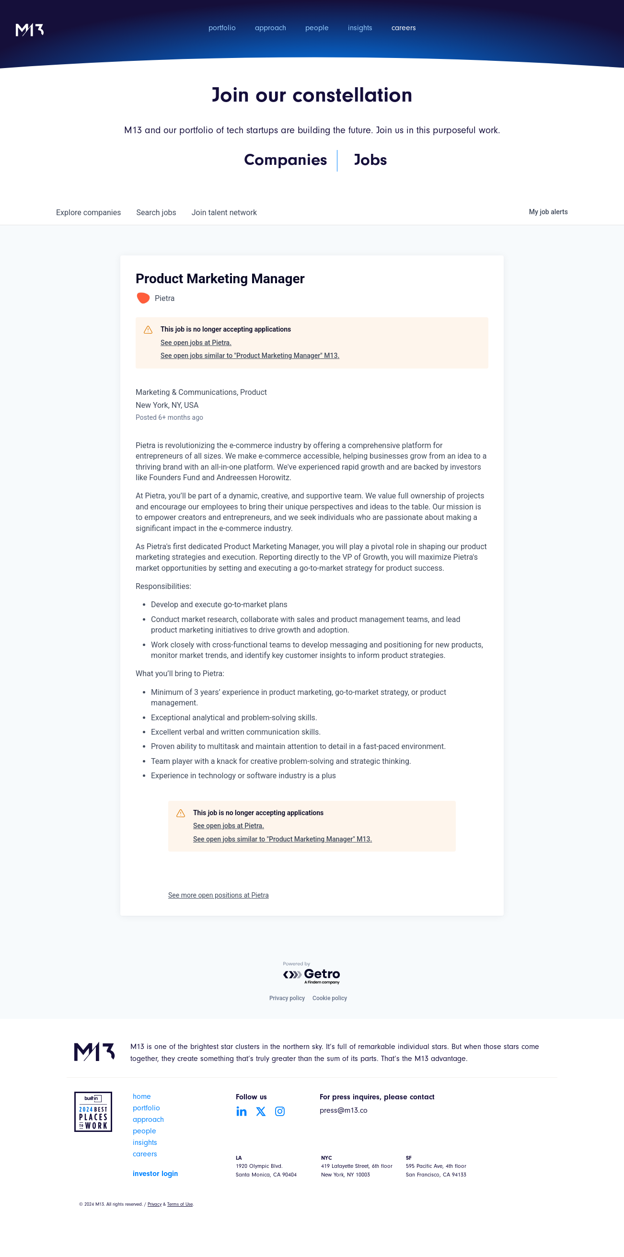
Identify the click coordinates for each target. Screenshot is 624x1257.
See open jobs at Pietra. (196, 342)
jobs (156, 212)
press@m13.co (344, 1111)
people (317, 29)
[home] (30, 36)
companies (88, 212)
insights (360, 29)
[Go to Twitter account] (260, 1111)
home (142, 1097)
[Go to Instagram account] (280, 1111)
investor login (155, 1174)
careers (404, 29)
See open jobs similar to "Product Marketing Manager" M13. (250, 355)
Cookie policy (329, 998)
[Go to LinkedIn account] (241, 1111)
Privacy (155, 1204)
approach (270, 29)
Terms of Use (180, 1204)
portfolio (222, 29)
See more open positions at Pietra (218, 895)
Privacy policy (287, 998)
